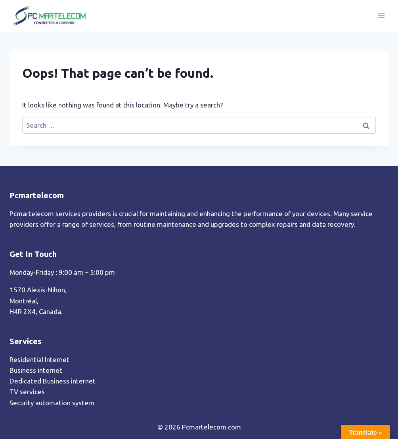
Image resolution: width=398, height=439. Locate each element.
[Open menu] (381, 16)
